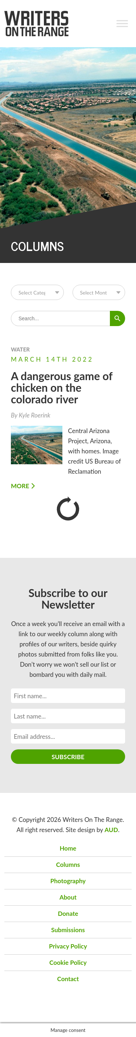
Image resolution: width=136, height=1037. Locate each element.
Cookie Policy (68, 962)
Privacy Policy (68, 946)
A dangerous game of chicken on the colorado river (61, 387)
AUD (111, 830)
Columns (68, 864)
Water (20, 349)
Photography (68, 881)
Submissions (68, 930)
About (68, 897)
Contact (68, 979)
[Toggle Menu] (122, 23)
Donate (68, 913)
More (23, 486)
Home (68, 848)
